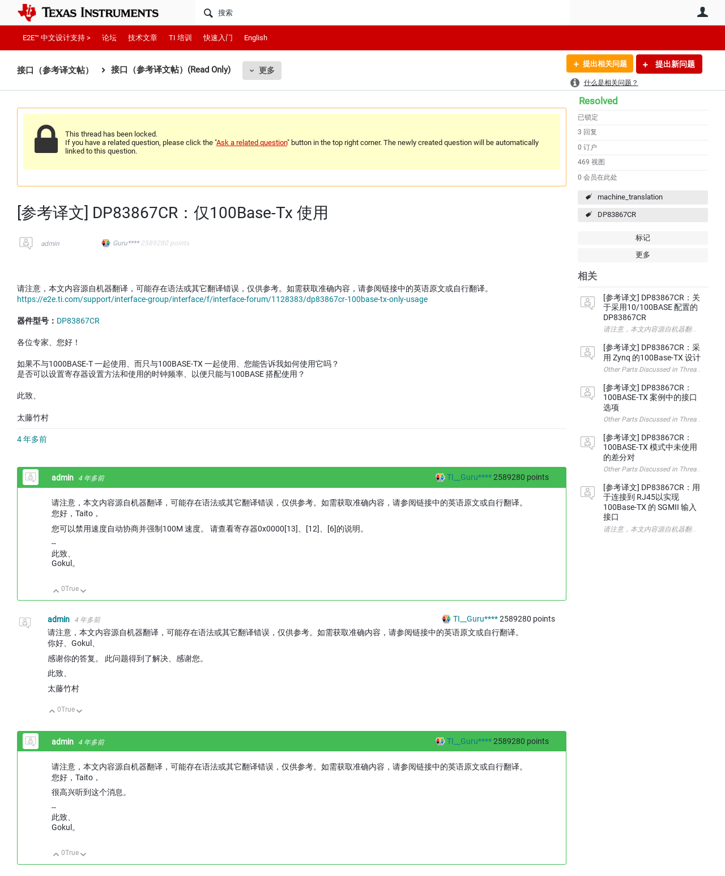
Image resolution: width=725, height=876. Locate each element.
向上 (56, 592)
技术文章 (142, 37)
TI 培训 (180, 37)
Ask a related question (251, 142)
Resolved (598, 101)
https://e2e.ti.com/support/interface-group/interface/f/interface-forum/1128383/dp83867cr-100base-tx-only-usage (222, 299)
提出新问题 (674, 64)
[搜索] (382, 12)
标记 (643, 237)
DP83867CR (617, 214)
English (255, 37)
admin (50, 244)
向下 (83, 592)
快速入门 (218, 37)
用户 (702, 12)
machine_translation (630, 197)
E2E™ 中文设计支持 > (57, 37)
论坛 (109, 37)
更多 (267, 70)
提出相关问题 (602, 64)
